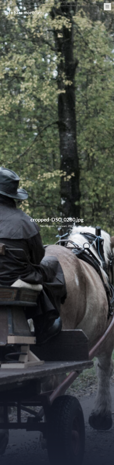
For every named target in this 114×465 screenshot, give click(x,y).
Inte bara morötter (23, 12)
